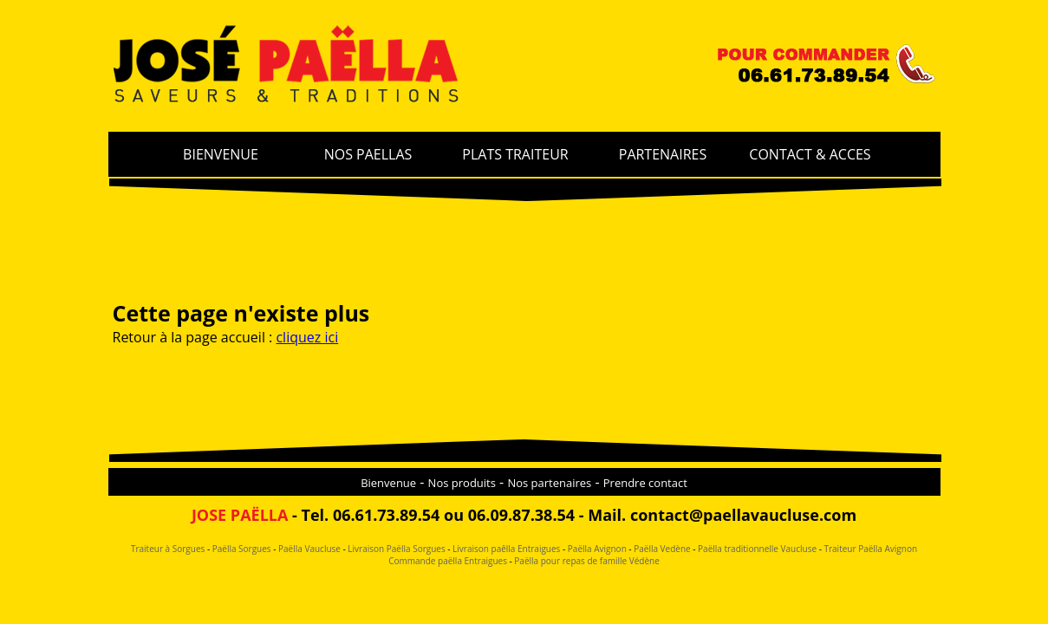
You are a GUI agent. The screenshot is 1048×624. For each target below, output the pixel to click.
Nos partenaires (549, 483)
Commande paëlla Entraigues (447, 561)
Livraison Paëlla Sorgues (396, 549)
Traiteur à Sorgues (168, 549)
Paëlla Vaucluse (308, 549)
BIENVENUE (220, 154)
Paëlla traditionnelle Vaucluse (757, 549)
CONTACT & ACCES (809, 154)
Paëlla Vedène (662, 549)
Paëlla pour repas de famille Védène (586, 561)
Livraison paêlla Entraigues (506, 549)
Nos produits (462, 483)
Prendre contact (645, 483)
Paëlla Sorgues (241, 549)
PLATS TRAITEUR (515, 154)
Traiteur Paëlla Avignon (870, 549)
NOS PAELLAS (368, 154)
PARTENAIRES (663, 154)
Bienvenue (388, 483)
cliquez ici (307, 337)
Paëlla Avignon (596, 549)
